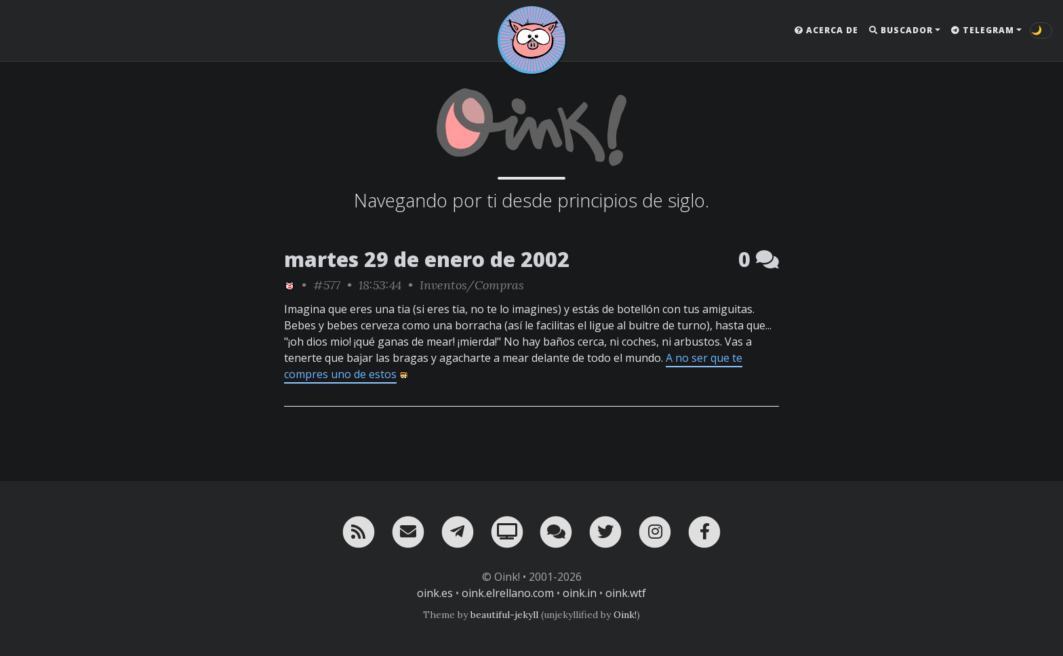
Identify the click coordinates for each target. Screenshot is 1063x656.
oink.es (435, 593)
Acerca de (826, 30)
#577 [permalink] (326, 285)
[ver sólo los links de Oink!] (289, 285)
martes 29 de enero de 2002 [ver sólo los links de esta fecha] (426, 259)
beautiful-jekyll (504, 615)
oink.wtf (625, 593)
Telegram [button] (982, 30)
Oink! (625, 615)
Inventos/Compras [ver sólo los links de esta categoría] (472, 285)
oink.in (580, 593)
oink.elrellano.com (508, 593)
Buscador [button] (901, 30)
